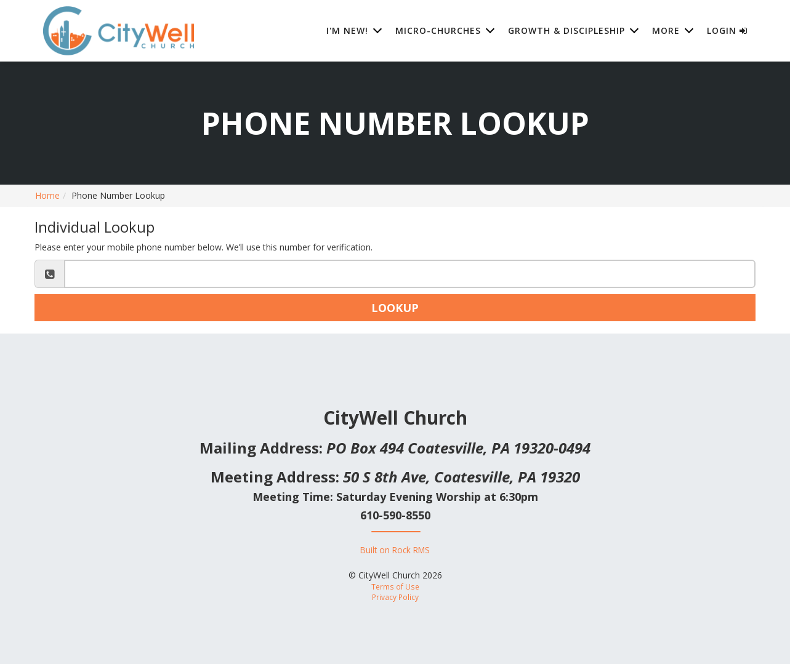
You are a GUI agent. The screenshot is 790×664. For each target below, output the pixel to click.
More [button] (666, 30)
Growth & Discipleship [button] (566, 30)
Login (727, 30)
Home (47, 195)
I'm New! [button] (347, 30)
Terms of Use (395, 586)
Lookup (395, 307)
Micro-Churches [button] (438, 30)
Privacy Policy (395, 597)
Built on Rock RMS (395, 550)
